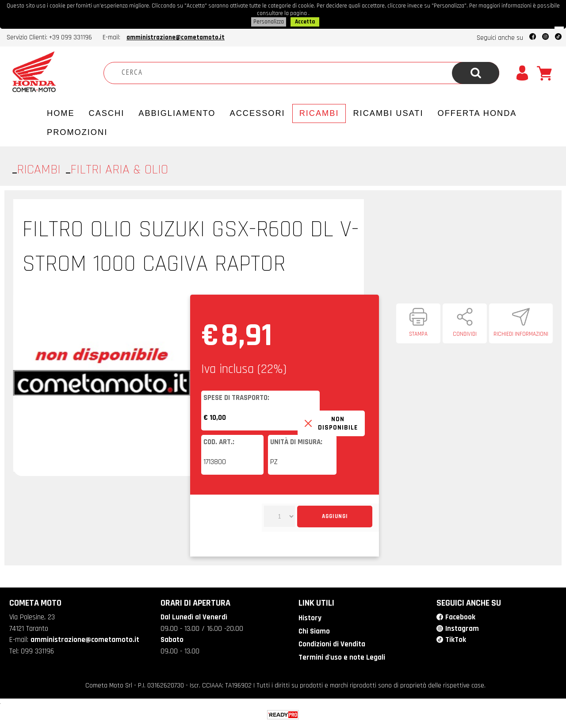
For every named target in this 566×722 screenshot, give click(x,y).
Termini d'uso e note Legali (341, 656)
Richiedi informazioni (520, 332)
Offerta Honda (477, 112)
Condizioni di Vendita (331, 643)
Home (61, 112)
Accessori (257, 112)
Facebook (460, 616)
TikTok (455, 638)
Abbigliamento (176, 112)
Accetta (305, 20)
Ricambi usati (388, 112)
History (309, 617)
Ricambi (319, 112)
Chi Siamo (314, 630)
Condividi (465, 332)
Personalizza (268, 20)
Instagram (462, 627)
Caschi (107, 112)
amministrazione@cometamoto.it (175, 36)
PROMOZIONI (77, 131)
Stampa (418, 332)
